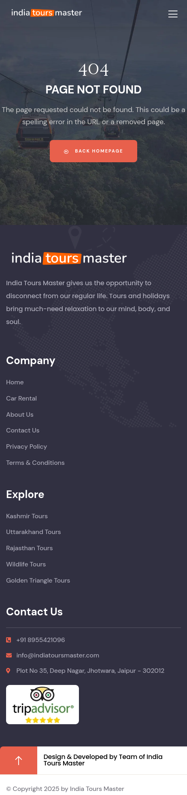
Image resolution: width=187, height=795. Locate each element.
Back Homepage (93, 151)
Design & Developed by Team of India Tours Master (102, 760)
